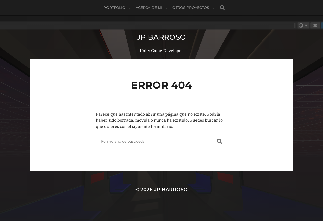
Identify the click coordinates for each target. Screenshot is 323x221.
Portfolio (114, 7)
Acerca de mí (149, 7)
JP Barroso (161, 37)
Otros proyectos (190, 7)
